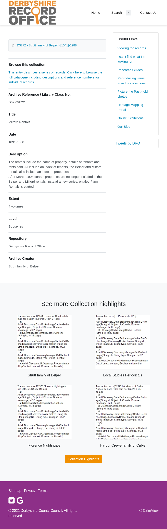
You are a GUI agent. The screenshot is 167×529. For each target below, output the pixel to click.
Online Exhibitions (130, 118)
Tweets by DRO (128, 143)
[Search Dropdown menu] (128, 12)
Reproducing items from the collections (131, 80)
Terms (43, 491)
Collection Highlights (83, 459)
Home (95, 12)
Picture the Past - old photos (132, 94)
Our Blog (123, 126)
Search (116, 12)
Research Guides (130, 70)
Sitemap (14, 491)
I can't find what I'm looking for (131, 59)
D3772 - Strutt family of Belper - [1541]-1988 (47, 45)
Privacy (29, 491)
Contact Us (148, 12)
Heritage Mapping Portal (130, 107)
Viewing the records (131, 48)
